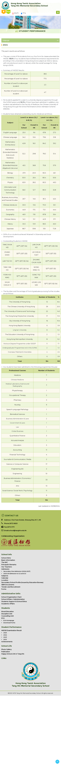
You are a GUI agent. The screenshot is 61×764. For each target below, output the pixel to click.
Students (5, 608)
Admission (5, 569)
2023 (5, 637)
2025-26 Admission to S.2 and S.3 (14, 573)
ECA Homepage (8, 620)
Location (4, 580)
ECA (3, 618)
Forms (3, 589)
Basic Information (8, 560)
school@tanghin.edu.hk (17, 530)
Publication (5, 652)
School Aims (6, 558)
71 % (23, 13)
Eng (8, 11)
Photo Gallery (6, 649)
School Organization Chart (11, 597)
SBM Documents (7, 585)
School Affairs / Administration (13, 599)
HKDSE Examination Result (11, 630)
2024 (5, 635)
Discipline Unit (6, 614)
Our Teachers (6, 567)
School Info (6, 554)
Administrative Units (10, 594)
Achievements (6, 642)
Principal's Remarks (8, 564)
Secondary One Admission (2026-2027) (16, 571)
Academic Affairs (8, 604)
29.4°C (15, 13)
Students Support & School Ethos (14, 601)
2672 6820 (13, 523)
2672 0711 (11, 527)
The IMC (4, 562)
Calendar (4, 578)
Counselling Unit (7, 616)
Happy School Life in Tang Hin (12, 654)
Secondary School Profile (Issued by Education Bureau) (22, 582)
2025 (5, 633)
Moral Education (7, 611)
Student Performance (11, 627)
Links (3, 658)
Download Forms (9, 623)
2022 (5, 639)
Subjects (4, 576)
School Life (6, 646)
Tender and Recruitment (10, 587)
